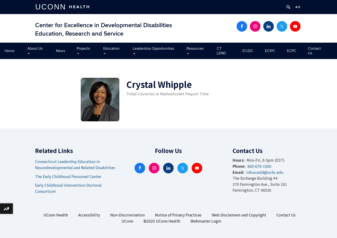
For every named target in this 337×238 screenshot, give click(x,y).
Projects (83, 50)
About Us (35, 50)
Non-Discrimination (127, 215)
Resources (195, 50)
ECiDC (247, 50)
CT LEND (221, 51)
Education (111, 50)
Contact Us (314, 51)
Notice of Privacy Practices (178, 215)
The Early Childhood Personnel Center (68, 176)
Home (10, 50)
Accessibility (89, 215)
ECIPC (270, 50)
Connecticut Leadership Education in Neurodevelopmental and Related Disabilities (75, 164)
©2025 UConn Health (161, 221)
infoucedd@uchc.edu (264, 172)
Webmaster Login (205, 221)
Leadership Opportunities (153, 50)
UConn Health (56, 215)
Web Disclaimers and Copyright (239, 215)
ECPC (291, 50)
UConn (127, 221)
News (60, 50)
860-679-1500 (259, 166)
